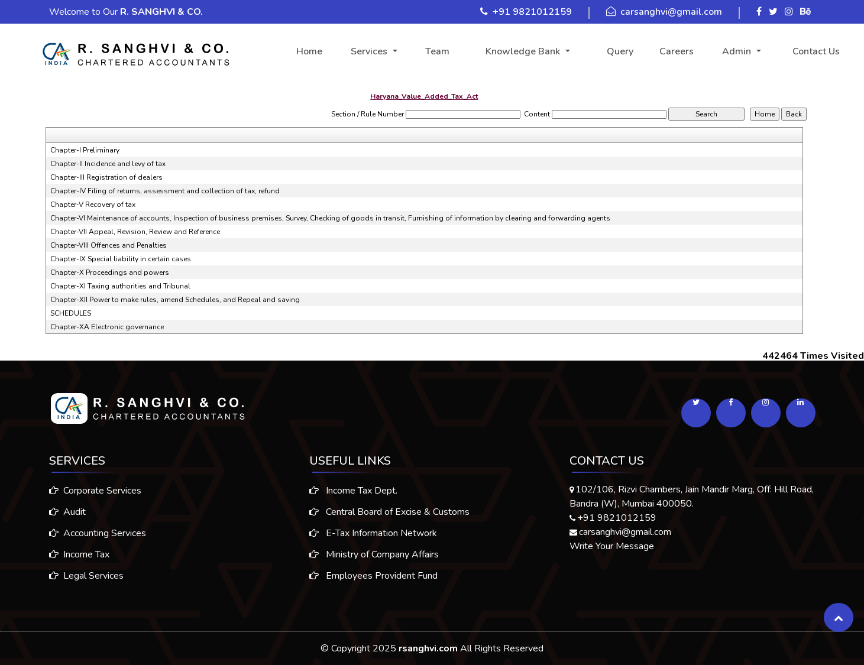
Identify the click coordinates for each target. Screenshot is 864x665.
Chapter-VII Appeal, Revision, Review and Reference (135, 231)
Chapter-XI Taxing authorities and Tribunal (120, 286)
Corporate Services (86, 490)
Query (620, 51)
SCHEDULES (70, 313)
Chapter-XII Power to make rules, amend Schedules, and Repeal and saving (175, 299)
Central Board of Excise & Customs (389, 521)
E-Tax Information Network (373, 542)
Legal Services (77, 575)
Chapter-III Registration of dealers (106, 177)
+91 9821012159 (532, 11)
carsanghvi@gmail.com (671, 11)
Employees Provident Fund (373, 585)
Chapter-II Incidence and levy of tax (108, 163)
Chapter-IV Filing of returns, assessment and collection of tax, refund (165, 191)
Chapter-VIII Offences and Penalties (108, 245)
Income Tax (70, 554)
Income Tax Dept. (353, 500)
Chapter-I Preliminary (84, 150)
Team (437, 51)
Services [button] (370, 51)
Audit (58, 511)
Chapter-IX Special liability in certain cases (120, 259)
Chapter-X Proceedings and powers (109, 272)
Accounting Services (88, 533)
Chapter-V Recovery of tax (92, 204)
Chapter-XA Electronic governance (107, 327)
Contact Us (816, 51)
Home (309, 51)
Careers (676, 51)
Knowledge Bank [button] (524, 51)
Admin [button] (737, 51)
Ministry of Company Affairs (374, 563)
